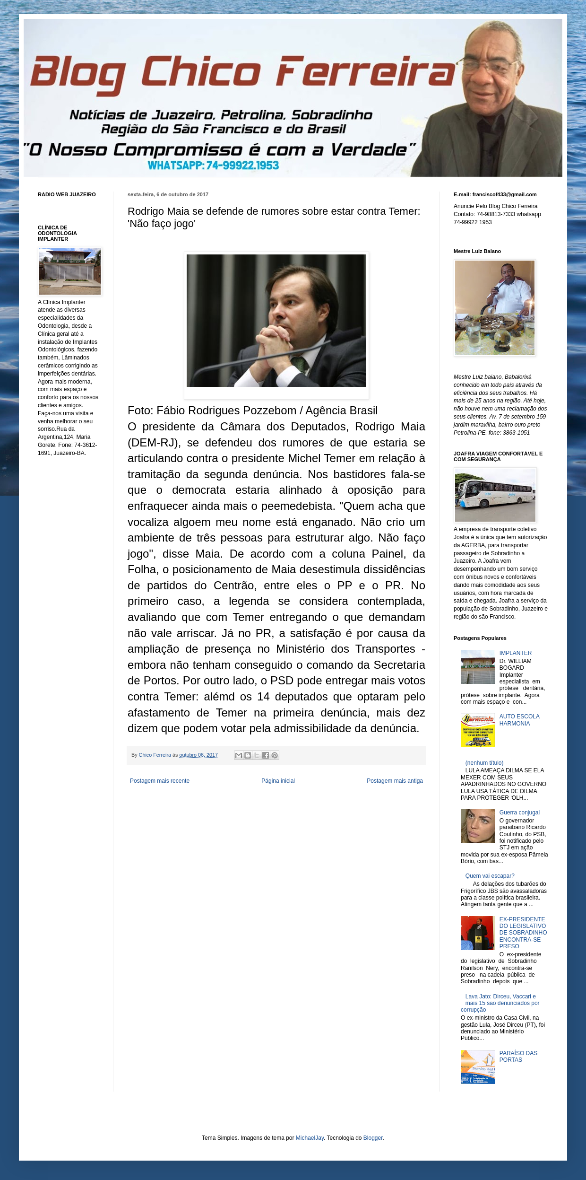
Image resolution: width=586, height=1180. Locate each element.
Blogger (373, 1138)
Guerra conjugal (520, 812)
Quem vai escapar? (490, 876)
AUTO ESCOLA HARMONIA (519, 719)
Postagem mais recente (160, 781)
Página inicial (278, 781)
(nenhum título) (484, 763)
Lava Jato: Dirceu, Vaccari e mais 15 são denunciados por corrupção (500, 1003)
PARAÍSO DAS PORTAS (518, 1056)
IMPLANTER (516, 653)
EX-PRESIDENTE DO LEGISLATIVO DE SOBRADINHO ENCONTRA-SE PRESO (523, 933)
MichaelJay (310, 1138)
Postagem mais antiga (395, 781)
